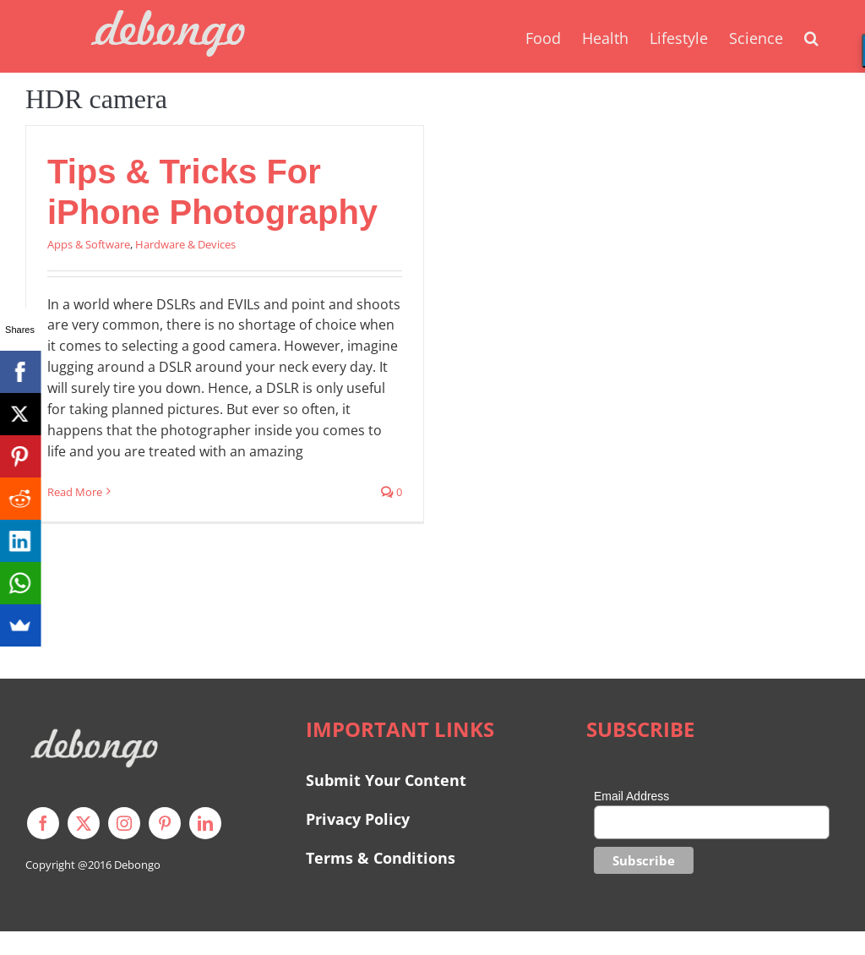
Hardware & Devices (185, 244)
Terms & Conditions (380, 858)
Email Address (631, 796)
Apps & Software (88, 244)
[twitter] (84, 823)
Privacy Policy (358, 819)
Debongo (137, 864)
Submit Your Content (388, 780)
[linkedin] (205, 823)
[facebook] (43, 823)
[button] (811, 36)
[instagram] (124, 823)
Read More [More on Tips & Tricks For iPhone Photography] (74, 491)
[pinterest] (165, 823)
